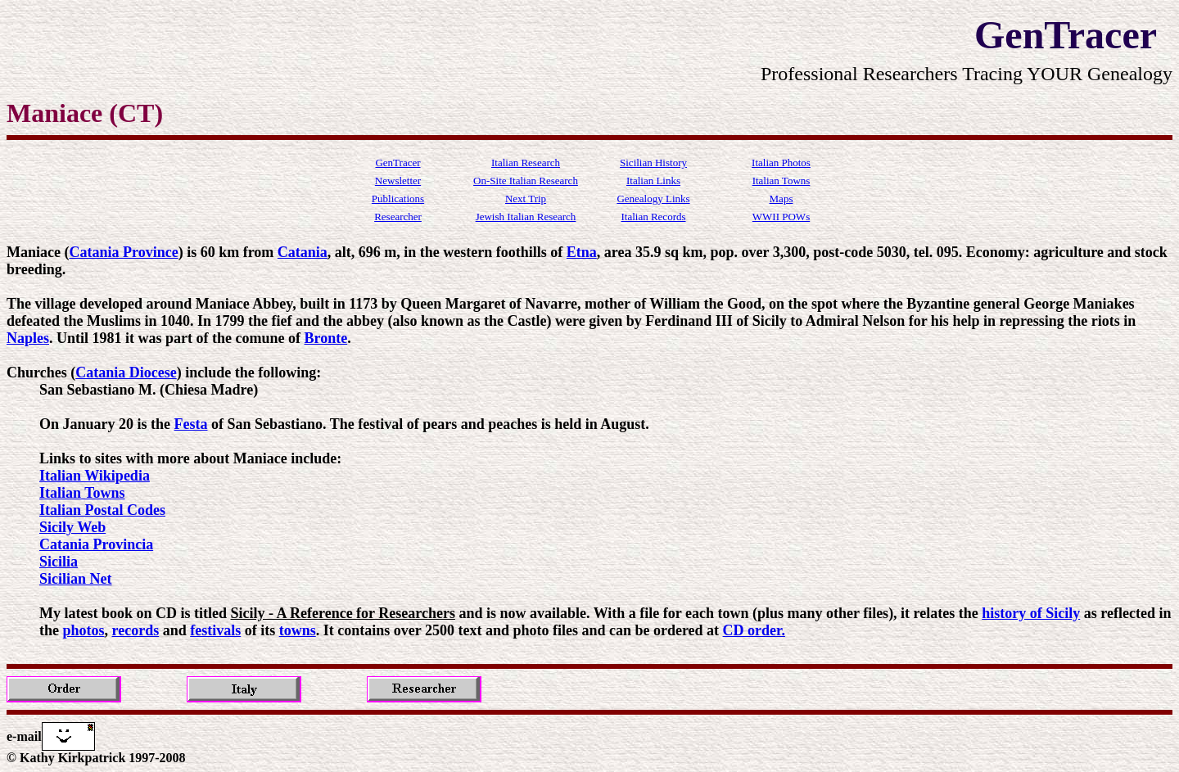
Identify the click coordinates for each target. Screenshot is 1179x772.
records (136, 630)
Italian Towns (82, 493)
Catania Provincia (96, 544)
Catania (303, 252)
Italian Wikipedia (94, 475)
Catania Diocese (125, 372)
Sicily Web (72, 527)
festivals (215, 630)
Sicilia (58, 561)
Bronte (326, 338)
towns (297, 630)
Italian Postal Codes (102, 510)
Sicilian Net (75, 579)
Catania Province (123, 252)
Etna (582, 252)
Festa (191, 424)
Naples (28, 338)
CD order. (754, 630)
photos (84, 630)
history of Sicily (1031, 613)
